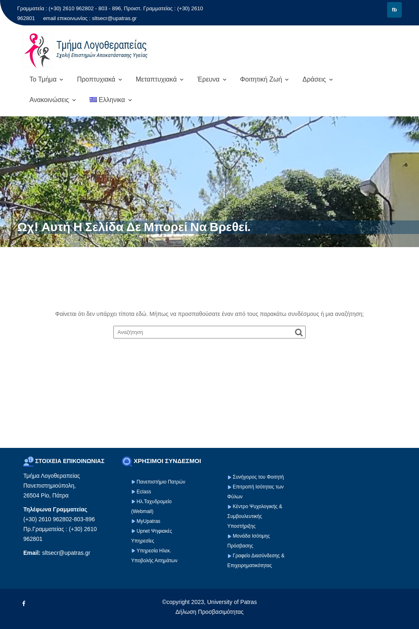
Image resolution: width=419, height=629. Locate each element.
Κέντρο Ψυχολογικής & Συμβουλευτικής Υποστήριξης (255, 516)
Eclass (144, 492)
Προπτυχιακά (96, 79)
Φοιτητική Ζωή (261, 79)
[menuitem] (110, 100)
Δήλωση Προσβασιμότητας (210, 612)
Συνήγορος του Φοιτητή (258, 477)
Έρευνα (208, 79)
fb (394, 10)
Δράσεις (314, 79)
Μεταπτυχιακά (156, 79)
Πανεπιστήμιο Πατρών (161, 482)
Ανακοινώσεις (49, 99)
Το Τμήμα (42, 79)
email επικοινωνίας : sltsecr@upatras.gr (90, 18)
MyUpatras (148, 521)
